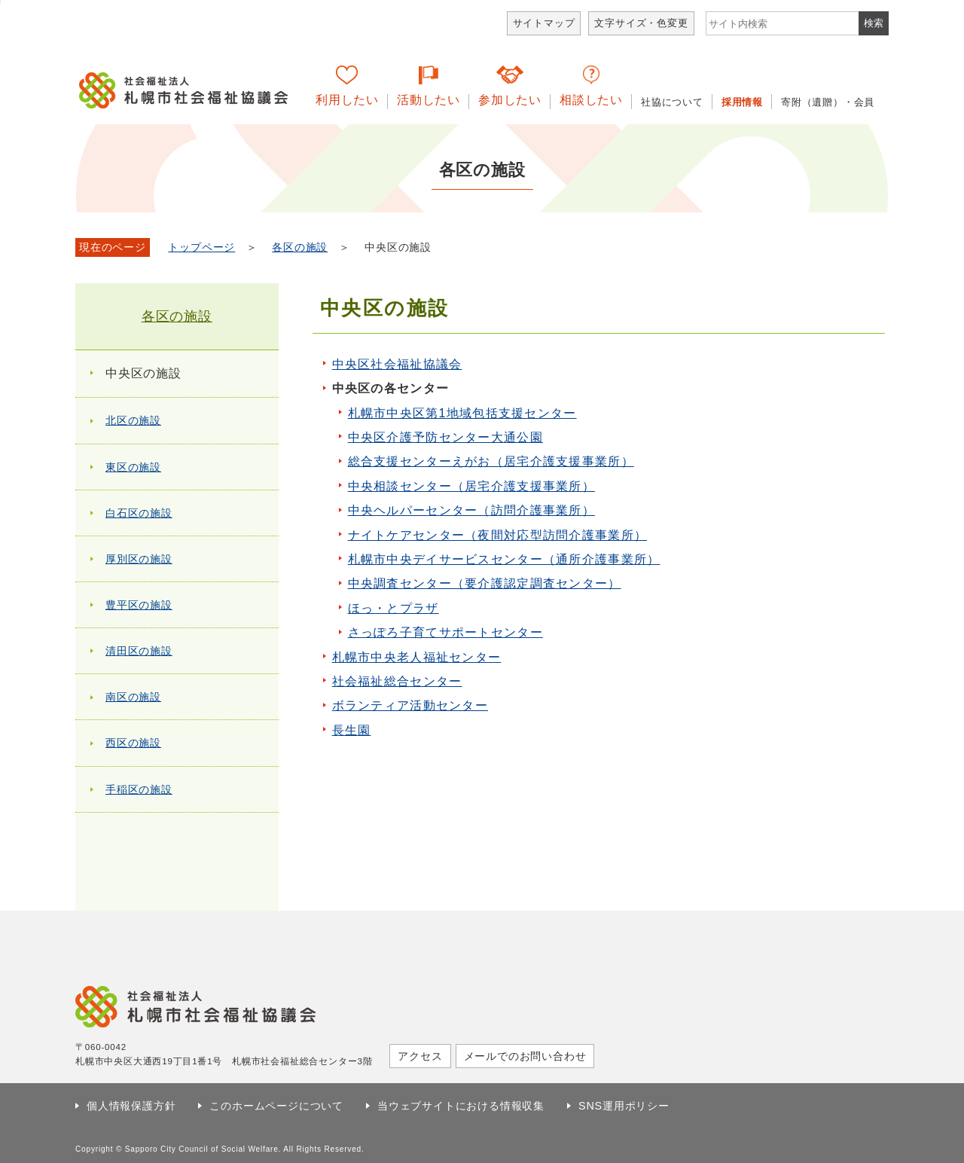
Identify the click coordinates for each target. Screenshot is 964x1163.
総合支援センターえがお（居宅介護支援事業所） (491, 461)
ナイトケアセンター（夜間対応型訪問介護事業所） (497, 535)
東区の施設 (133, 467)
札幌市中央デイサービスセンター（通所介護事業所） (504, 559)
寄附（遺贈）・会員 (827, 102)
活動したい (428, 99)
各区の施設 (300, 247)
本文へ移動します (0, 2)
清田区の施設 (138, 651)
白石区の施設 (138, 513)
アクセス (420, 1056)
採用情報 (742, 102)
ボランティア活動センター (410, 705)
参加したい (509, 99)
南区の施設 (133, 697)
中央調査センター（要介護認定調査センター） (484, 583)
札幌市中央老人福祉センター (417, 657)
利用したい (347, 99)
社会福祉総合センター (397, 681)
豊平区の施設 (138, 605)
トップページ (201, 247)
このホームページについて (276, 1106)
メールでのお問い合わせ (525, 1056)
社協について (672, 102)
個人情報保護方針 (131, 1106)
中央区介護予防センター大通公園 (445, 437)
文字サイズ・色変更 (641, 23)
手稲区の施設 (138, 789)
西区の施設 (133, 743)
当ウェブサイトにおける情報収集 (461, 1106)
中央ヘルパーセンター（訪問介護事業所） (471, 510)
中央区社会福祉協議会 (397, 364)
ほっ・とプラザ (393, 608)
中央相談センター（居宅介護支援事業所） (471, 486)
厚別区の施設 (138, 559)
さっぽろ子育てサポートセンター (445, 632)
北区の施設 (133, 420)
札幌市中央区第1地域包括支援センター (462, 413)
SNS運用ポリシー (624, 1106)
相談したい (591, 99)
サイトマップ (544, 23)
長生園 (351, 730)
